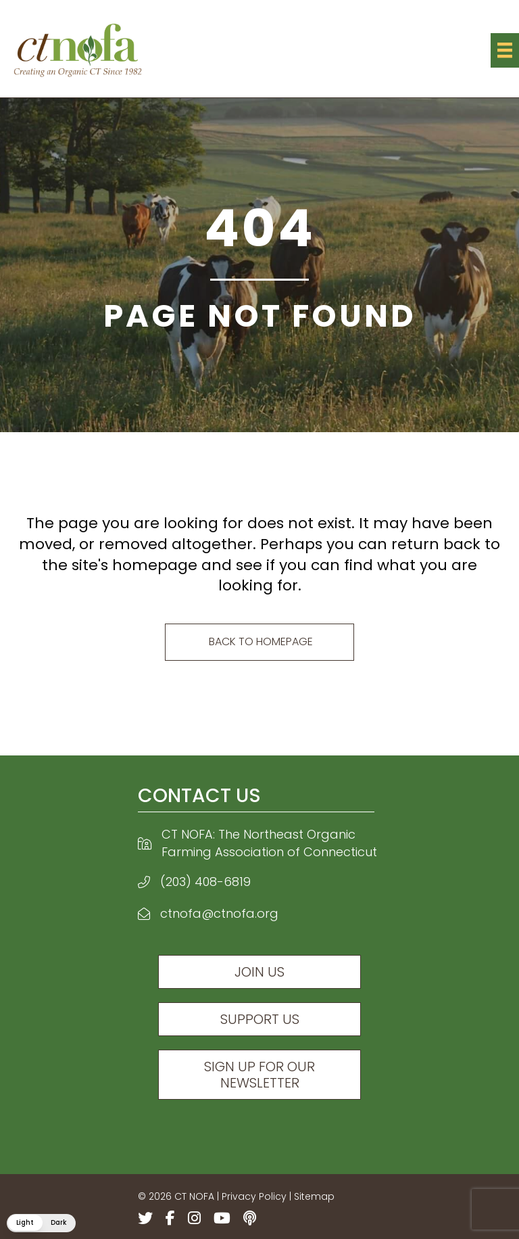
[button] (41, 1223)
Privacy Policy (254, 1196)
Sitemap (314, 1196)
